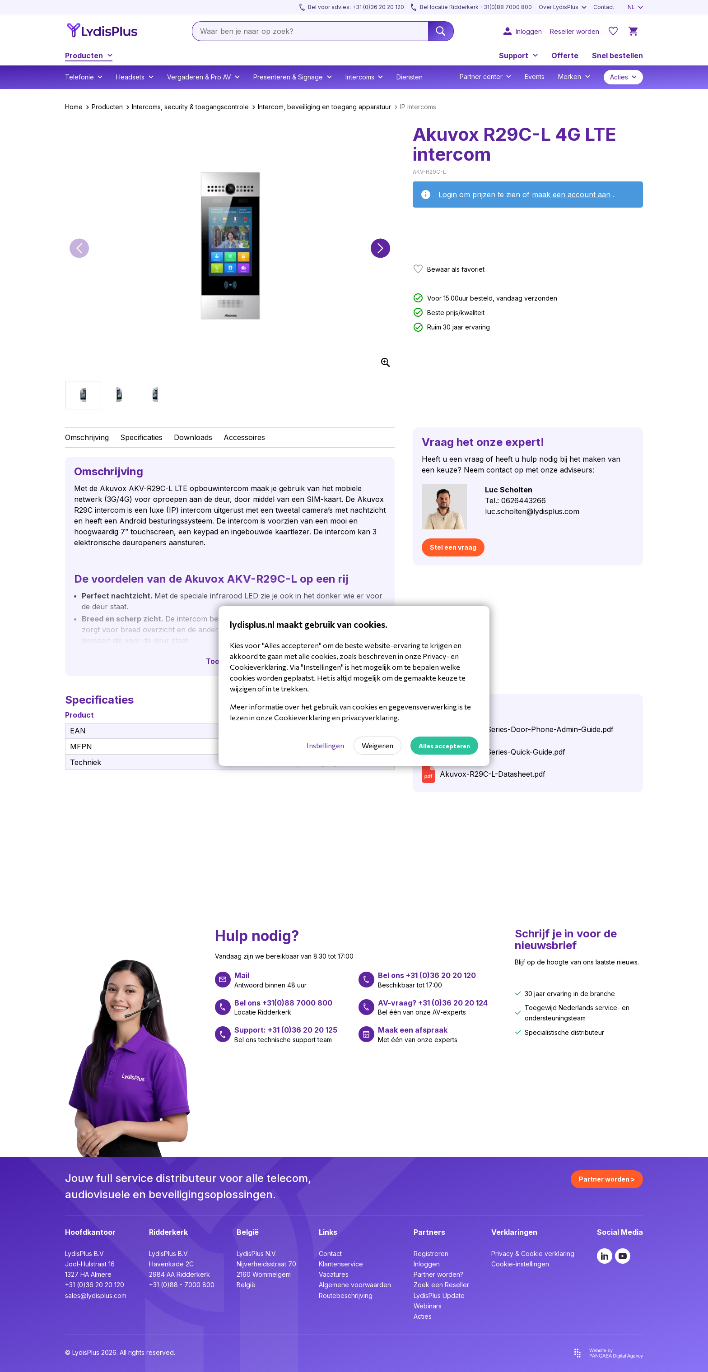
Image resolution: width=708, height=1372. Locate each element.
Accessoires (244, 437)
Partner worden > (607, 1179)
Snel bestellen (617, 55)
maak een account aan (571, 194)
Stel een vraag (453, 547)
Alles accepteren (444, 746)
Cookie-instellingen (520, 1264)
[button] (79, 248)
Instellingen (325, 745)
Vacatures (334, 1274)
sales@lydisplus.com (95, 1295)
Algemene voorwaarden (355, 1285)
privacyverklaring (369, 717)
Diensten (409, 77)
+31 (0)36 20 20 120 (94, 1285)
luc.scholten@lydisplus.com (532, 511)
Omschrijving (87, 437)
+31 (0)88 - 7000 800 (181, 1285)
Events (535, 76)
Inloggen (427, 1264)
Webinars (428, 1306)
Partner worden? (438, 1274)
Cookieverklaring (302, 717)
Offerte (564, 55)
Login (447, 194)
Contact (330, 1253)
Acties (423, 1316)
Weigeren (377, 745)
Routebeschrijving (346, 1295)
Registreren (431, 1253)
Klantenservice (341, 1264)
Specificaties (141, 437)
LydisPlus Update (439, 1295)
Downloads (193, 437)
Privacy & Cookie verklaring (532, 1253)
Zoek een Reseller (441, 1285)
